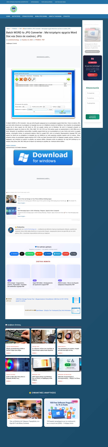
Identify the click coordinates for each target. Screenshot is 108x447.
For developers (46, 2)
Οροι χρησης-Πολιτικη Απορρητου (17, 2)
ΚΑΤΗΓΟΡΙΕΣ (16, 16)
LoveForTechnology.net (30, 229)
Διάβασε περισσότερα (92, 50)
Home (8, 16)
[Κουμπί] (73, 254)
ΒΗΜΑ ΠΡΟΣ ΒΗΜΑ (41, 16)
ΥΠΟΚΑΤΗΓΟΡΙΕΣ (27, 16)
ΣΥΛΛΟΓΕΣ (66, 16)
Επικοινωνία (35, 2)
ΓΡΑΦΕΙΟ (38, 40)
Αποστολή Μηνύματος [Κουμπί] (92, 116)
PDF (43, 40)
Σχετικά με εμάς (60, 2)
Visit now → (92, 74)
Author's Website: (11, 145)
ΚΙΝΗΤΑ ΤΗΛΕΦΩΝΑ (55, 16)
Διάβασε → (9, 353)
